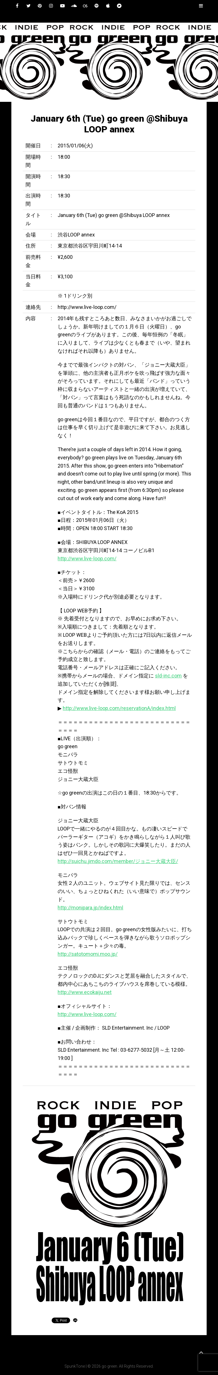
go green (109, 1366)
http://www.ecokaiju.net (85, 992)
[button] (8, 62)
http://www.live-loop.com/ (87, 558)
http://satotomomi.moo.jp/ (88, 954)
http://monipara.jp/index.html (90, 908)
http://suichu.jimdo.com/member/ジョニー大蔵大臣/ (118, 861)
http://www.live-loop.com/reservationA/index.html (119, 708)
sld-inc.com (168, 676)
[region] (109, 62)
